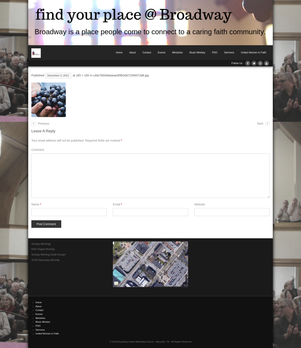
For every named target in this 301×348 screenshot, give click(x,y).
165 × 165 (82, 75)
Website (199, 204)
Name (36, 204)
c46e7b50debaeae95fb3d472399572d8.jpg (121, 75)
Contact (146, 52)
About (132, 52)
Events (162, 52)
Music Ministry (197, 52)
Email (117, 204)
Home (119, 52)
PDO (214, 52)
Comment (37, 149)
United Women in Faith (253, 52)
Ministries (177, 52)
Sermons (229, 52)
